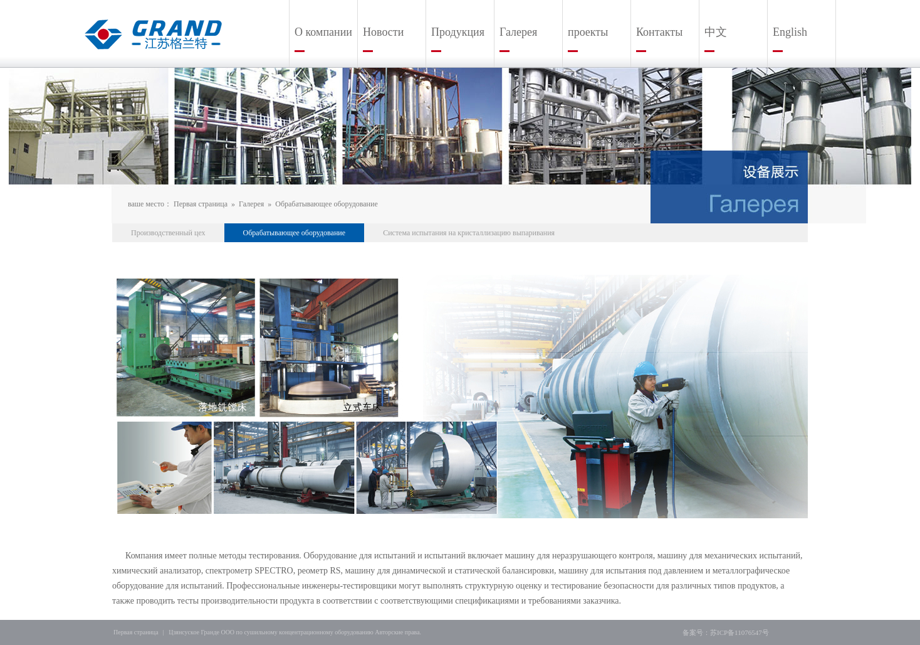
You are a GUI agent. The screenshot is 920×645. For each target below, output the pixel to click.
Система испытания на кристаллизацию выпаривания (469, 232)
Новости (383, 32)
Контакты (659, 32)
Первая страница (200, 204)
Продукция (457, 32)
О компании (323, 32)
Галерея (518, 32)
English (790, 32)
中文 (715, 32)
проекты (588, 32)
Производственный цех (168, 232)
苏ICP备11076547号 (739, 632)
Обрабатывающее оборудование (326, 204)
